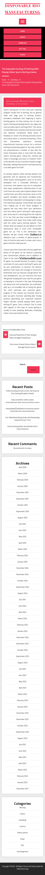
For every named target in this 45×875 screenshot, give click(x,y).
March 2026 (22, 473)
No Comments (23, 104)
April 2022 (22, 763)
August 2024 (22, 593)
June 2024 (22, 605)
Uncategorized (22, 851)
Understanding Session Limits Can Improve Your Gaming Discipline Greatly (22, 392)
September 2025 (22, 511)
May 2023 (22, 681)
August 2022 (22, 738)
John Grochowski (13, 101)
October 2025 (22, 505)
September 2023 (22, 656)
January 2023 (22, 706)
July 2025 (22, 523)
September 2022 (22, 731)
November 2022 (22, 719)
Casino (22, 37)
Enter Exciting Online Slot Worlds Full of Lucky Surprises (23, 427)
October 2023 (22, 650)
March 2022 (22, 769)
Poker (22, 54)
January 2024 (22, 631)
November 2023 (22, 643)
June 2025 (22, 530)
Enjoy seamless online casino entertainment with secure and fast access (22, 401)
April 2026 (22, 467)
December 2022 (23, 713)
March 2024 (22, 618)
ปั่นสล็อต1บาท (35, 234)
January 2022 (22, 782)
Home (22, 31)
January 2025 (22, 561)
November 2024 (22, 574)
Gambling (22, 43)
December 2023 (23, 637)
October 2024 (22, 580)
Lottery (22, 826)
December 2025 (23, 492)
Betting (22, 48)
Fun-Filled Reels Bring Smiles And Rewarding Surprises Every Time (22, 418)
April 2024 (22, 612)
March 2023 (22, 694)
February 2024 (22, 624)
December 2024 (23, 568)
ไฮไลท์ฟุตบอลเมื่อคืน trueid (30, 258)
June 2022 (22, 750)
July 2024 (22, 599)
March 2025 (22, 549)
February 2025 (22, 555)
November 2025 (22, 498)
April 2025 (22, 542)
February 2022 (22, 776)
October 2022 (22, 725)
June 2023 (22, 675)
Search (22, 364)
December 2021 (23, 788)
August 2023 (22, 662)
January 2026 (22, 486)
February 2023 (22, 700)
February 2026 (22, 479)
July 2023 (22, 668)
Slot (22, 845)
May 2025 (22, 536)
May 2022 (22, 757)
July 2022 (22, 744)
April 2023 (22, 687)
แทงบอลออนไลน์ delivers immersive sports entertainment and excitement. (22, 409)
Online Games (22, 832)
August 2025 (22, 517)
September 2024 (22, 587)
